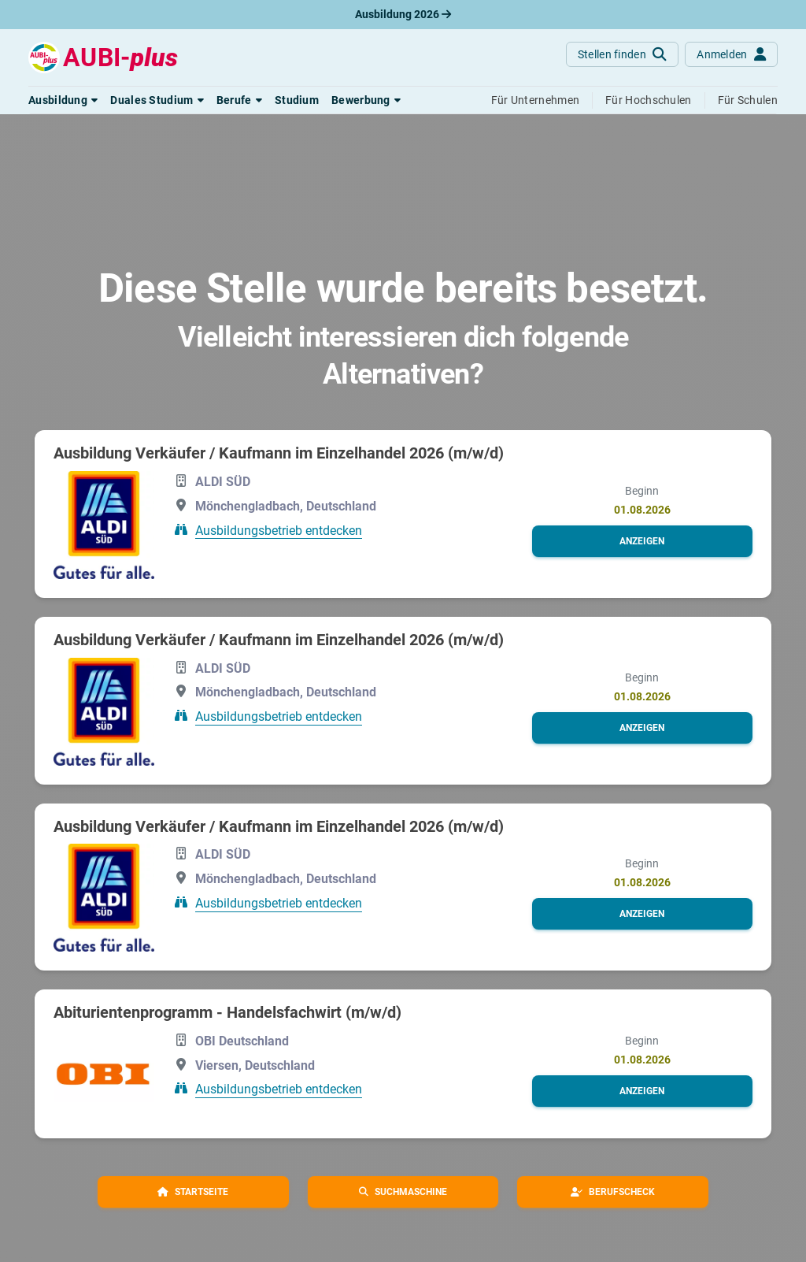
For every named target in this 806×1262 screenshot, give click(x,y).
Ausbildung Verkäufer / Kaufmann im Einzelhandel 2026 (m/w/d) (279, 453)
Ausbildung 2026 (403, 14)
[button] (63, 100)
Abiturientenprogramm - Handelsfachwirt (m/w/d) (227, 1012)
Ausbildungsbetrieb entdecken (278, 529)
